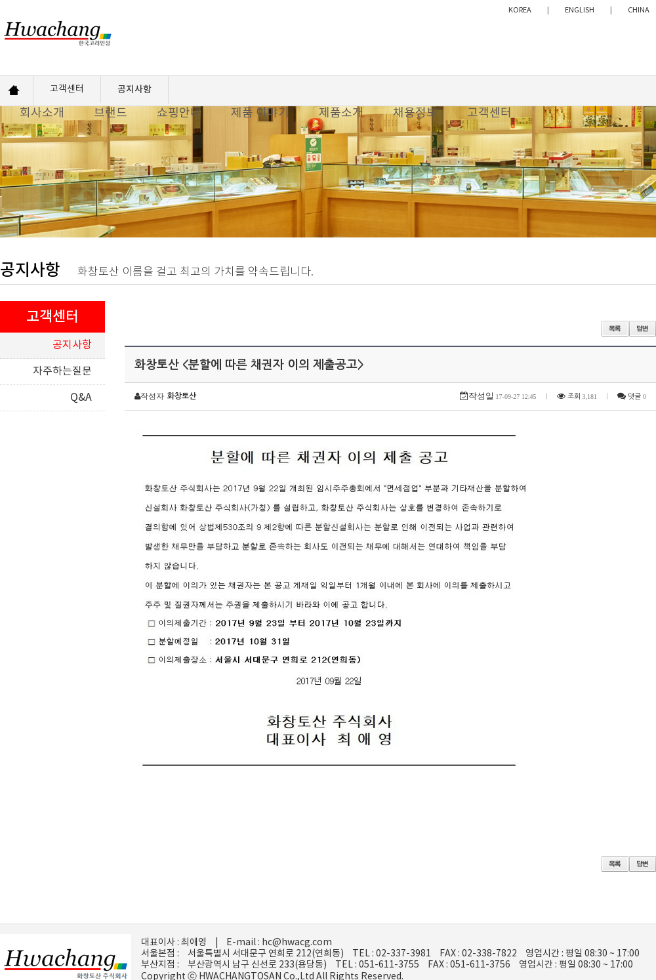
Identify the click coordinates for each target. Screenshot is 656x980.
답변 (642, 329)
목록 (615, 329)
